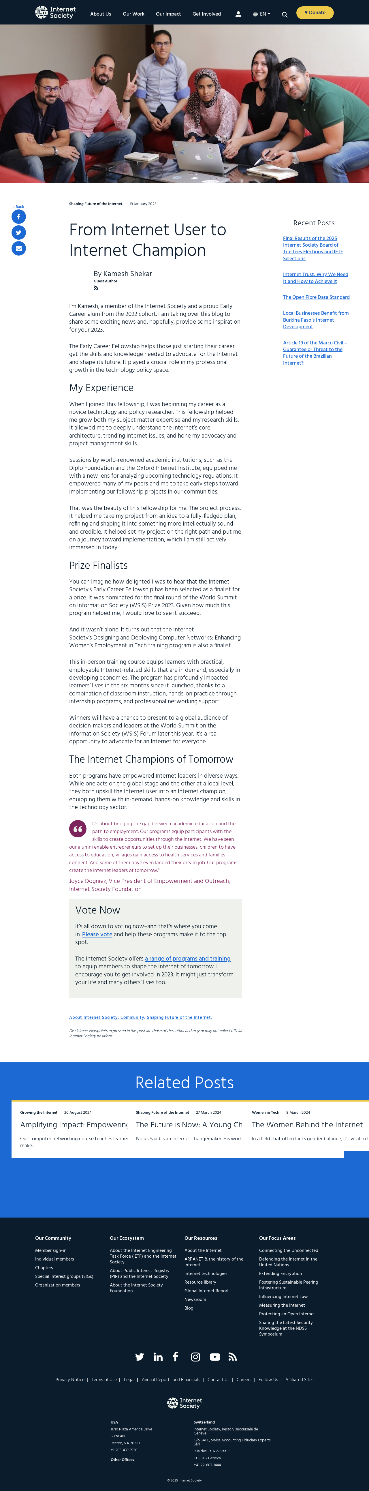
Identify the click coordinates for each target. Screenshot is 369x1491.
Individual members (54, 1259)
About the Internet (203, 1250)
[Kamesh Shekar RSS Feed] (96, 288)
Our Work (133, 14)
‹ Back (18, 207)
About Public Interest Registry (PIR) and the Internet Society (140, 1273)
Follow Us (268, 1380)
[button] (285, 15)
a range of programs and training (188, 959)
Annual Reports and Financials (171, 1380)
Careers (244, 1380)
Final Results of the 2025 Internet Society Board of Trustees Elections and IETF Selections (313, 248)
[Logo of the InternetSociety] (55, 12)
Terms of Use (104, 1380)
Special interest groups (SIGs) (64, 1276)
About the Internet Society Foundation (136, 1288)
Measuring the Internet (282, 1305)
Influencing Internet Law (283, 1297)
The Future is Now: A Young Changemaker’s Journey (174, 1135)
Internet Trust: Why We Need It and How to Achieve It (315, 278)
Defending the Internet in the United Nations (288, 1262)
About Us (100, 14)
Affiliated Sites (299, 1380)
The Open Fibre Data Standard (316, 297)
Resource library (200, 1282)
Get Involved (207, 14)
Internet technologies (205, 1274)
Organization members (57, 1285)
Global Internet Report (206, 1291)
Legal (129, 1380)
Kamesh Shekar (127, 274)
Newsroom (195, 1300)
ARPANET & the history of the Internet (213, 1262)
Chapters (44, 1268)
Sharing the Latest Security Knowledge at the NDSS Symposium (286, 1328)
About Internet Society (93, 1017)
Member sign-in (51, 1250)
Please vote (97, 934)
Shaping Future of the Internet (179, 1017)
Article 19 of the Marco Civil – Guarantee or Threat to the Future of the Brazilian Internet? (315, 353)
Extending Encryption (280, 1274)
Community (132, 1017)
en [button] (263, 14)
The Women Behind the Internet (292, 1131)
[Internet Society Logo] (184, 1403)
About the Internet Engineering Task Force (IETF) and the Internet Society (143, 1256)
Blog (188, 1308)
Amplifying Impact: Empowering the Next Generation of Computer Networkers (62, 1140)
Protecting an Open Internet (287, 1314)
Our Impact (168, 14)
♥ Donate (315, 13)
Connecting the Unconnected (288, 1250)
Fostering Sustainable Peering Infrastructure (288, 1285)
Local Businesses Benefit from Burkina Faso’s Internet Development (316, 320)
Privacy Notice (70, 1380)
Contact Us (218, 1380)
